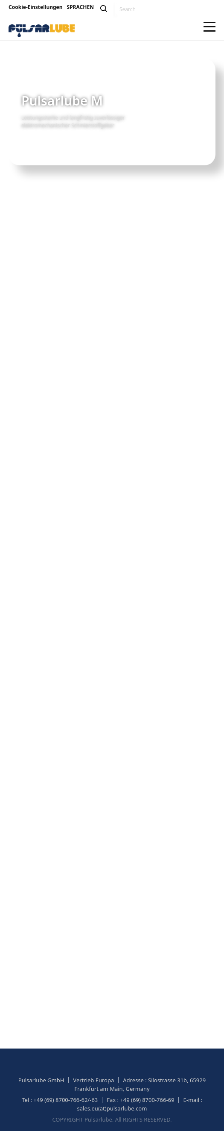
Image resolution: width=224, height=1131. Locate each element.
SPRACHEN (80, 7)
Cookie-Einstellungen (36, 7)
